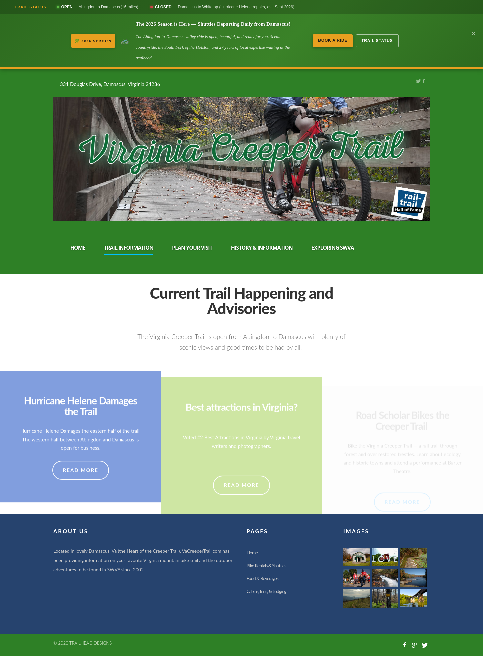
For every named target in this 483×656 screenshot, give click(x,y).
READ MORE (80, 486)
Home (251, 552)
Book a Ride (332, 40)
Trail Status (377, 40)
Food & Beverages (262, 578)
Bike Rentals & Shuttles (266, 565)
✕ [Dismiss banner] (473, 33)
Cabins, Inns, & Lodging (266, 591)
